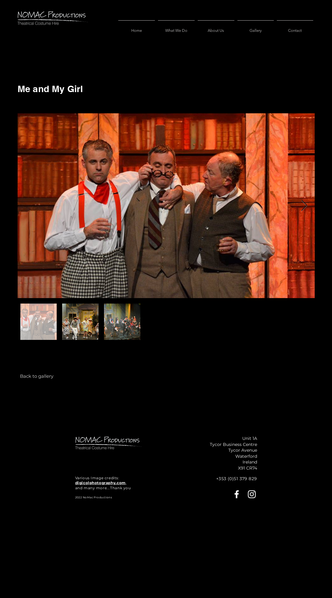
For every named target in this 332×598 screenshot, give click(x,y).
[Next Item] (304, 206)
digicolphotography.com (100, 482)
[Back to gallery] (37, 376)
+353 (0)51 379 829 (236, 478)
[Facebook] (236, 494)
